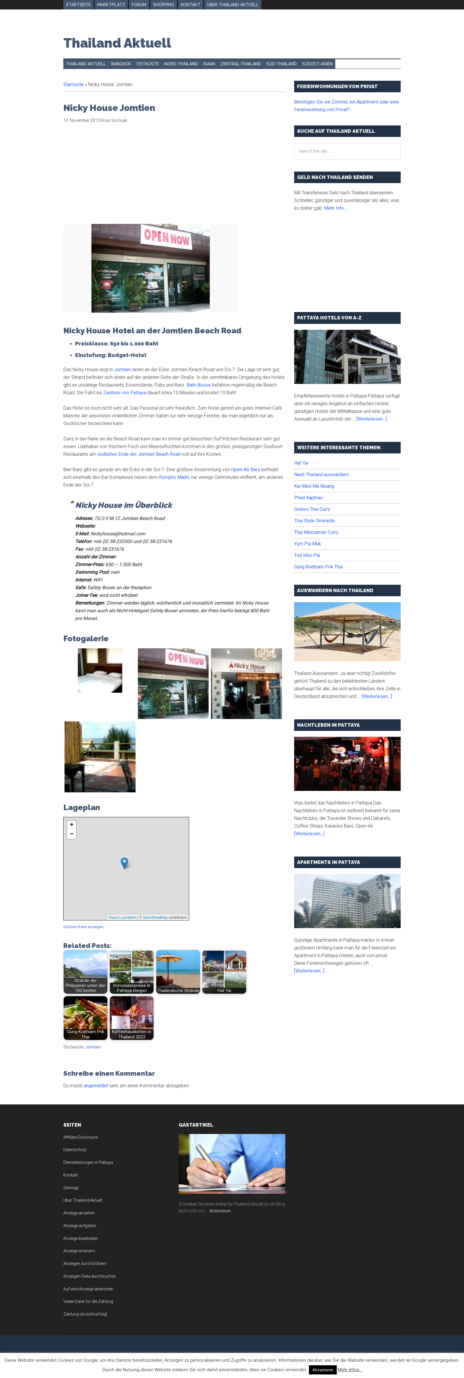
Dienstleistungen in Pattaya (88, 1162)
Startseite (73, 84)
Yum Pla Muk (307, 544)
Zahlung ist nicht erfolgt (85, 1314)
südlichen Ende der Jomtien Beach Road (139, 454)
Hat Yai (301, 463)
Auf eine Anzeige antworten (88, 1289)
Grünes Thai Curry (312, 509)
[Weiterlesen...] (372, 419)
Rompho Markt (174, 477)
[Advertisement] (113, 177)
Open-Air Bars (245, 469)
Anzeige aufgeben (79, 1225)
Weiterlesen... (221, 1211)
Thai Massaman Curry (316, 532)
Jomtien (122, 369)
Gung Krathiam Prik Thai (318, 567)
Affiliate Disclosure (80, 1137)
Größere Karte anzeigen (83, 927)
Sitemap (71, 1187)
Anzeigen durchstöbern (85, 1263)
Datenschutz (75, 1149)
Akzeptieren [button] (322, 1370)
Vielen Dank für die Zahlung (88, 1301)
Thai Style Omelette (314, 521)
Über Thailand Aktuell (82, 1200)
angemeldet (96, 1085)
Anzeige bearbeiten (80, 1238)
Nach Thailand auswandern (321, 474)
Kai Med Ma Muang (314, 486)
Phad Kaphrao (308, 497)
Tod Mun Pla (307, 555)
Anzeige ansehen (79, 1213)
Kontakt (70, 1175)
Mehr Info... (335, 208)
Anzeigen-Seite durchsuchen (89, 1276)
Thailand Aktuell (117, 43)
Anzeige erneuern (79, 1250)
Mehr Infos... (350, 1369)
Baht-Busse (198, 385)
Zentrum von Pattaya (124, 392)
